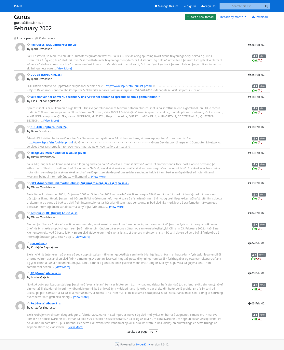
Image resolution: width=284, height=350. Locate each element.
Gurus (22, 17)
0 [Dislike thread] (260, 60)
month (232, 17)
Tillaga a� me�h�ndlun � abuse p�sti (56, 153)
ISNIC (18, 6)
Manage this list (167, 6)
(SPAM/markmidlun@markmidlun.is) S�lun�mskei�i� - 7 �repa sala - (78, 183)
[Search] (266, 6)
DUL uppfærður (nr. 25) (44, 75)
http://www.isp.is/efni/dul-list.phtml (129, 86)
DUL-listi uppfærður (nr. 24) (47, 127)
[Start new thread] (200, 17)
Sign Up (208, 6)
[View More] (64, 68)
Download (260, 17)
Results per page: (137, 331)
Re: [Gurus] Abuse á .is (44, 303)
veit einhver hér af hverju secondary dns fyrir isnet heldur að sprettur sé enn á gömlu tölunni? (93, 97)
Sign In (190, 6)
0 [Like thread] (255, 60)
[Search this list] (241, 6)
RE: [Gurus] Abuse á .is (44, 273)
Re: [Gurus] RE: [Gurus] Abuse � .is (52, 213)
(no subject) (37, 243)
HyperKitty (143, 344)
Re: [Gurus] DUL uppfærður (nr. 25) (52, 45)
